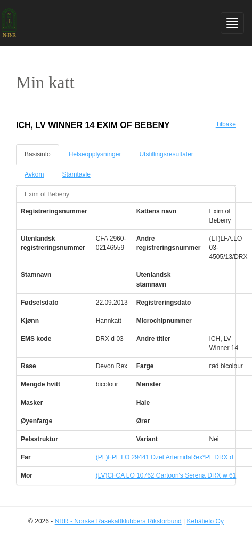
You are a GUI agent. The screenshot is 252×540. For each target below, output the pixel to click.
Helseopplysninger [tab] (95, 154)
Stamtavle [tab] (76, 174)
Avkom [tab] (34, 174)
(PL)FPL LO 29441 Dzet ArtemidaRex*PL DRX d (164, 457)
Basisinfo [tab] (38, 154)
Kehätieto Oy (205, 521)
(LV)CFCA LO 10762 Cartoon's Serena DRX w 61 (166, 475)
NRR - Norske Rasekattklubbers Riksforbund (118, 521)
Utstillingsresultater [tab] (166, 154)
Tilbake (226, 124)
